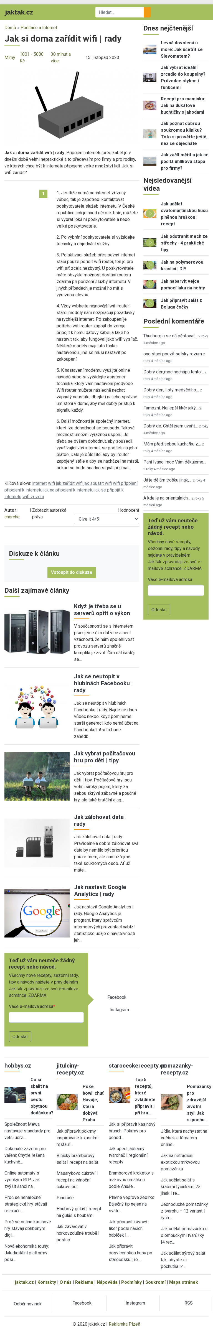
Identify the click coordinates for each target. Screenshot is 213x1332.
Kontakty (46, 1282)
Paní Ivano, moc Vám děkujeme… (174, 462)
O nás (66, 1282)
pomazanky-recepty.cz (177, 1069)
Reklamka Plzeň (124, 1324)
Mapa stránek (183, 1282)
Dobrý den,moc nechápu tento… (173, 372)
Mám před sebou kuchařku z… (172, 444)
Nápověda (107, 1282)
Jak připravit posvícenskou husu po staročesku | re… (130, 1253)
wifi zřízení (33, 496)
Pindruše (65, 1197)
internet (39, 483)
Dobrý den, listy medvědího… (171, 390)
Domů (10, 27)
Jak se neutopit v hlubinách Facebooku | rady (103, 683)
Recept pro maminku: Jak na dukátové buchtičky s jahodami (183, 105)
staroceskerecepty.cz (137, 1065)
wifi (51, 483)
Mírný (9, 57)
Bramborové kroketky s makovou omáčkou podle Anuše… (131, 1179)
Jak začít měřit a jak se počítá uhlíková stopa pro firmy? (185, 161)
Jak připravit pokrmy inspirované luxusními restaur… (77, 1138)
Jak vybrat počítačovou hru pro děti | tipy (104, 757)
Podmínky (131, 1282)
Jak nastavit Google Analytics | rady (100, 890)
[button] (71, 105)
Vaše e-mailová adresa (31, 1006)
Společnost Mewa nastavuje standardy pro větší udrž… (27, 1131)
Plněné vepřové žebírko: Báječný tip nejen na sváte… (132, 1204)
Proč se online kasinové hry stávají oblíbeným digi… (27, 1228)
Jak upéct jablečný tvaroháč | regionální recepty (128, 1155)
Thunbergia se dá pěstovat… (170, 335)
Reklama (84, 1282)
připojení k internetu (23, 490)
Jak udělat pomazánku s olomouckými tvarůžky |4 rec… (184, 1235)
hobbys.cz (17, 1065)
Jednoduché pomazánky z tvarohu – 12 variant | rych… (184, 1211)
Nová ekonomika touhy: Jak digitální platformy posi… (26, 1253)
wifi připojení (125, 483)
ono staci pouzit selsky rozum (172, 353)
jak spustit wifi (98, 483)
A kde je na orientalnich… (167, 498)
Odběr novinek (28, 1303)
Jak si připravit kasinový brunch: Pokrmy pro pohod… (132, 1131)
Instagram (119, 1009)
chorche (12, 516)
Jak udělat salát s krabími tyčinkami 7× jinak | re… (181, 1186)
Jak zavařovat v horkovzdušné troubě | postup (78, 1233)
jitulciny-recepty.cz (70, 1069)
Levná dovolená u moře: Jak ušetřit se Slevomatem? (182, 49)
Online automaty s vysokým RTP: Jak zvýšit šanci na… (22, 1179)
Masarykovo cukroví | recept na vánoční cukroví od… (77, 1180)
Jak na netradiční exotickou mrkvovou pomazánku (180, 1162)
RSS (188, 1303)
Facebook (116, 997)
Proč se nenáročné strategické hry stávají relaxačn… (25, 1204)
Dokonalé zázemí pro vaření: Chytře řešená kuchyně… (25, 1155)
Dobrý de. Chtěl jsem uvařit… (170, 426)
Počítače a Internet (39, 27)
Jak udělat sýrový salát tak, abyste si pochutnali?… (183, 1259)
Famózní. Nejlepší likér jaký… (170, 408)
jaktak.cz (24, 1282)
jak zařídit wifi (69, 483)
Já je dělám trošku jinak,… (167, 480)
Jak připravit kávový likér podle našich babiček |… (128, 1228)
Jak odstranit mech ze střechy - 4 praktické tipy (184, 243)
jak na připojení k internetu (68, 490)
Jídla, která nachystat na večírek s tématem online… (184, 1138)
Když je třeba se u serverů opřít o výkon (102, 610)
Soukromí (155, 1282)
